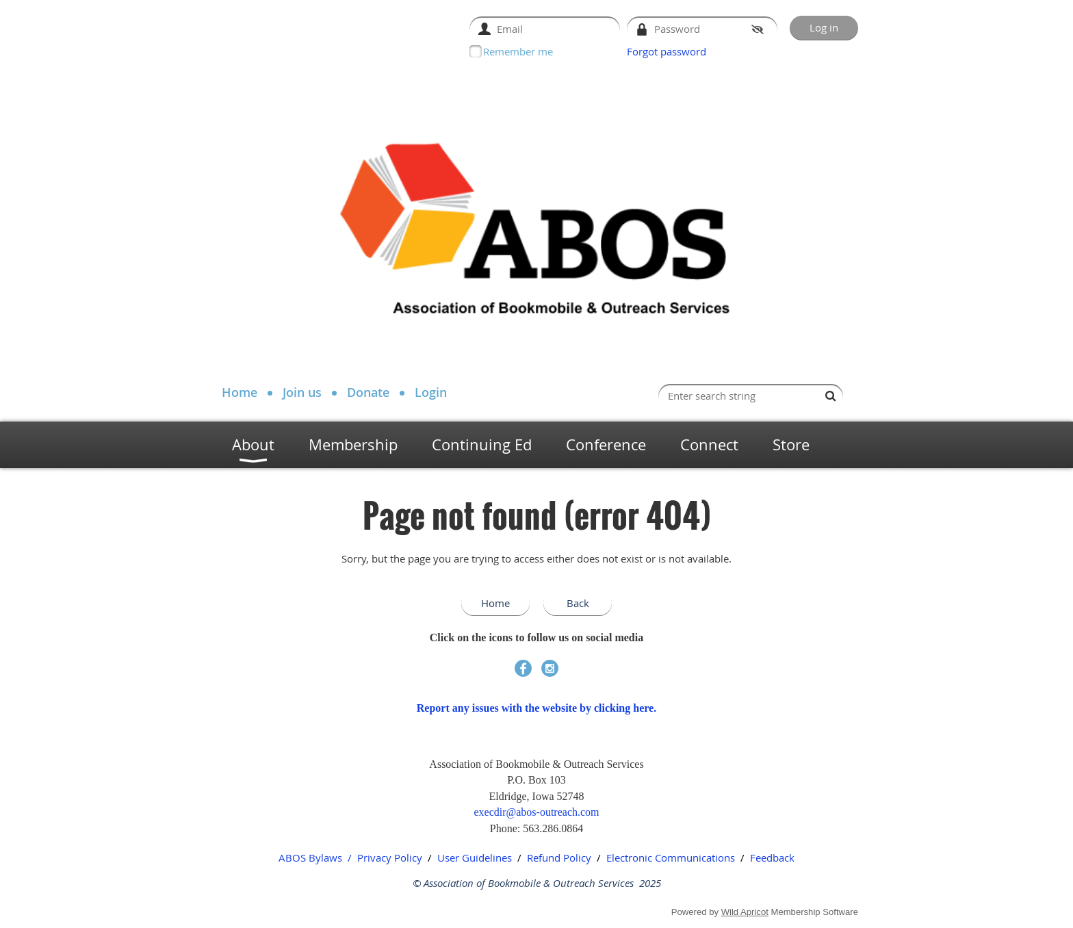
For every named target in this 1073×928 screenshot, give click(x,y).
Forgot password (666, 51)
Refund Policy (559, 857)
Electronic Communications (670, 857)
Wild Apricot (744, 912)
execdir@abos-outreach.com (536, 812)
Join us (302, 392)
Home (239, 392)
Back (578, 603)
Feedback (772, 857)
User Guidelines (474, 857)
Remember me (518, 51)
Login (431, 392)
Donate (368, 392)
